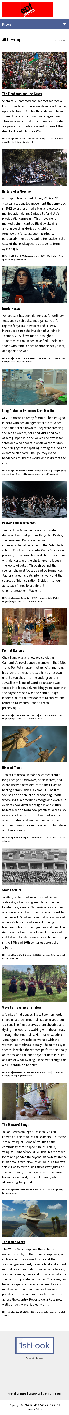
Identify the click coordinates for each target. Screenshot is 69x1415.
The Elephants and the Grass (22, 93)
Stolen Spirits (11, 889)
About (11, 1394)
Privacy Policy (34, 1409)
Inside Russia (11, 308)
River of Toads (12, 767)
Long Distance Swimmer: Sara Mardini (28, 410)
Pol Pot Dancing (13, 650)
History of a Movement (18, 191)
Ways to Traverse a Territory (22, 1007)
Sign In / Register (52, 1394)
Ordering (21, 1394)
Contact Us (34, 1394)
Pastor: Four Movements (19, 523)
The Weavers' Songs (15, 1124)
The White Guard (13, 1241)
